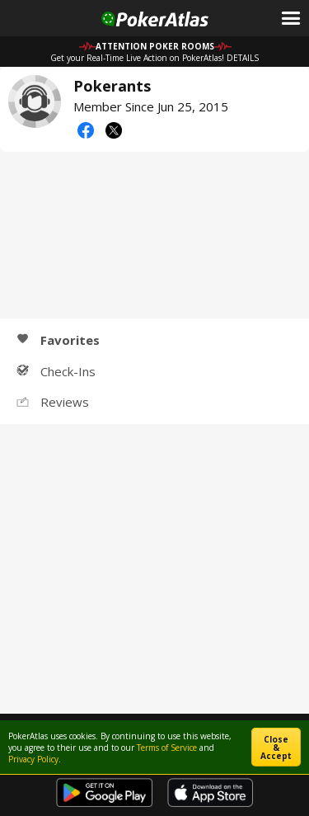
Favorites (58, 340)
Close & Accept (276, 747)
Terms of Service (167, 747)
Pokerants (34, 101)
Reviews (52, 402)
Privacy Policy (33, 759)
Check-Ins (56, 371)
